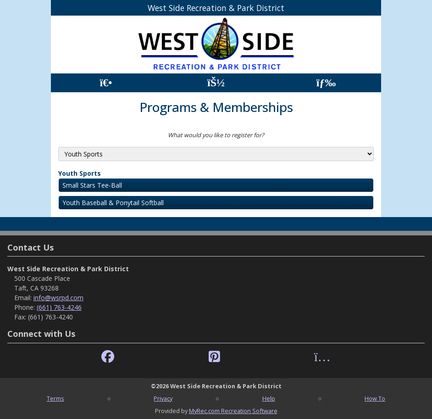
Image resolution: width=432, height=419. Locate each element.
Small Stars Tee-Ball (92, 185)
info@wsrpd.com (58, 297)
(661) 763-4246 (59, 307)
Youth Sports (79, 173)
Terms (55, 398)
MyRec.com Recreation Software (233, 411)
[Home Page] (106, 82)
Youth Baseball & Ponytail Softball (113, 202)
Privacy (163, 398)
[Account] (216, 82)
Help (268, 398)
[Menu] (326, 82)
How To (375, 398)
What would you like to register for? (216, 135)
